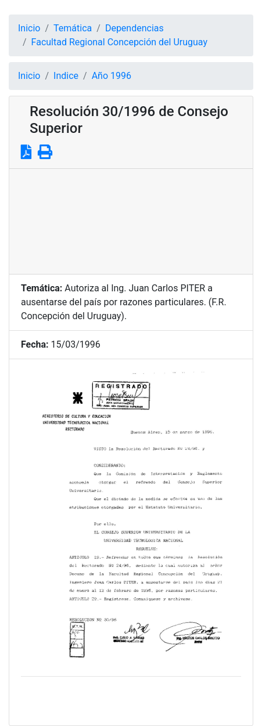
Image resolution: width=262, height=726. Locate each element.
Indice (65, 75)
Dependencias (134, 28)
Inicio (29, 28)
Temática (72, 28)
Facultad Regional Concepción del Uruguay (119, 42)
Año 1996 (111, 75)
